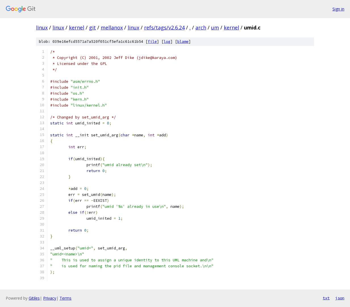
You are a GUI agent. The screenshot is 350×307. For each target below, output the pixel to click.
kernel (76, 27)
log (167, 41)
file (152, 41)
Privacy (49, 298)
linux (42, 27)
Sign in (338, 9)
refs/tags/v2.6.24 (164, 27)
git (92, 27)
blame (183, 41)
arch (200, 27)
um (215, 27)
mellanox (112, 27)
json (339, 297)
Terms (65, 298)
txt (326, 297)
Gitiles (34, 298)
